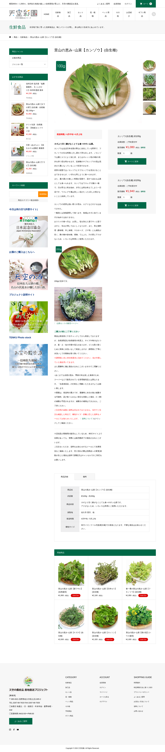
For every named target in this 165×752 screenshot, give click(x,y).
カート (147, 3)
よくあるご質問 (103, 4)
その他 (118, 14)
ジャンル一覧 (17, 64)
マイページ (103, 692)
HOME (46, 14)
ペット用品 (105, 14)
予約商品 (68, 711)
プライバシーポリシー (141, 692)
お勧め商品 (16, 58)
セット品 (80, 14)
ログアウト (103, 701)
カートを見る (104, 697)
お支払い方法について (141, 701)
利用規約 (137, 683)
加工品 (69, 14)
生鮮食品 (58, 14)
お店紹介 (129, 14)
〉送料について (86, 419)
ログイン (128, 4)
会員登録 (117, 4)
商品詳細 (64, 477)
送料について (138, 706)
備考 (85, 477)
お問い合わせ (138, 711)
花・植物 (92, 14)
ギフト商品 (142, 14)
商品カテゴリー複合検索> (28, 200)
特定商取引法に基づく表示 (143, 687)
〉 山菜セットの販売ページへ (66, 323)
